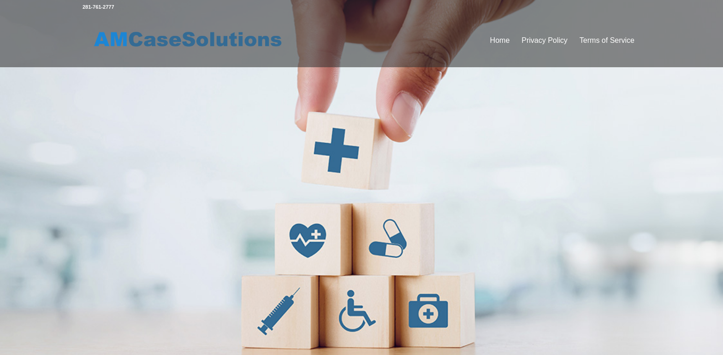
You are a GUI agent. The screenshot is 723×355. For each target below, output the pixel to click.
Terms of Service (607, 40)
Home (500, 40)
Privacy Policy (545, 40)
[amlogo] (189, 40)
